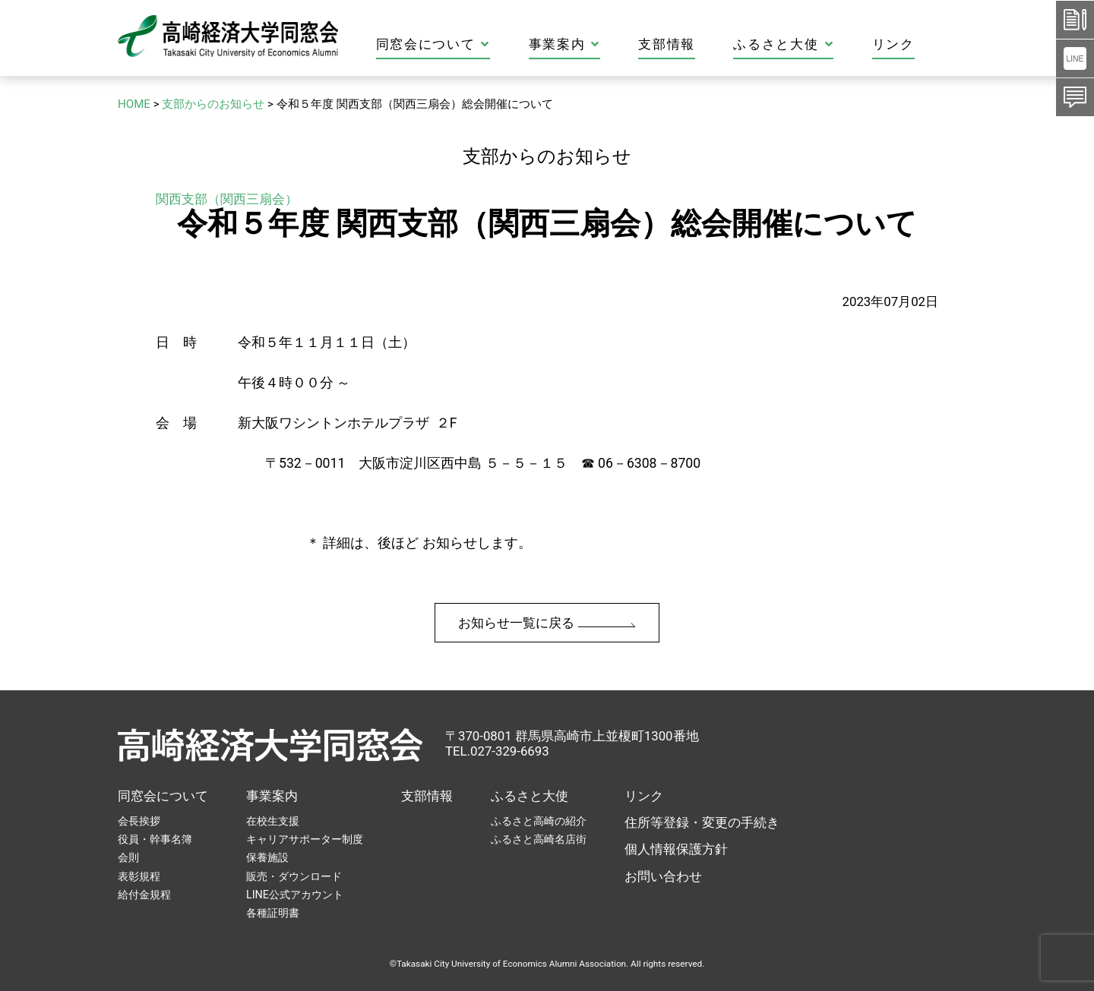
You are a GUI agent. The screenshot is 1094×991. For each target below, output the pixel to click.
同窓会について (482, 44)
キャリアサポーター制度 (304, 839)
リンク (943, 44)
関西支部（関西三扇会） (227, 199)
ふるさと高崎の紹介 (539, 821)
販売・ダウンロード (294, 876)
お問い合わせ (663, 876)
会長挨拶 (139, 821)
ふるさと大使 (833, 44)
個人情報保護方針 (676, 849)
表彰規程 (139, 876)
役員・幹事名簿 (155, 839)
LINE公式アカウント (294, 894)
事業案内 (614, 44)
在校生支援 (272, 821)
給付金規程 (144, 894)
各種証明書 (272, 913)
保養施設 (267, 857)
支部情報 (716, 44)
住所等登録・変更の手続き (701, 822)
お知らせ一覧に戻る (546, 622)
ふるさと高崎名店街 (539, 839)
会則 (128, 857)
